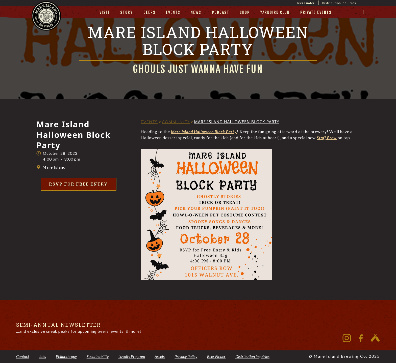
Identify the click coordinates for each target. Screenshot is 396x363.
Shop (245, 12)
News (196, 12)
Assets (160, 356)
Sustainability (98, 356)
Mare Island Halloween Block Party (204, 131)
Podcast (220, 12)
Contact (22, 356)
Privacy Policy (186, 356)
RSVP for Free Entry (78, 184)
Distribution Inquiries (339, 3)
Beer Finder (305, 3)
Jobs (42, 356)
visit (105, 12)
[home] (46, 22)
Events (173, 12)
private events (316, 12)
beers (149, 12)
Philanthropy (66, 356)
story (126, 12)
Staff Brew (327, 137)
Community (176, 121)
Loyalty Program (131, 356)
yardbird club (275, 12)
